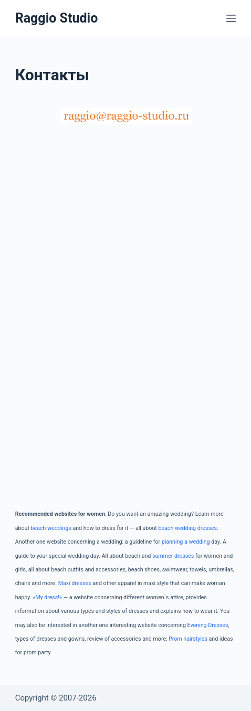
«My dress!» (47, 597)
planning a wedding (186, 541)
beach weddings (51, 528)
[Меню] (231, 18)
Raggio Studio (56, 18)
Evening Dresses (207, 625)
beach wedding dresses (187, 528)
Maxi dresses (74, 583)
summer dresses (173, 556)
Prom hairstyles (188, 638)
